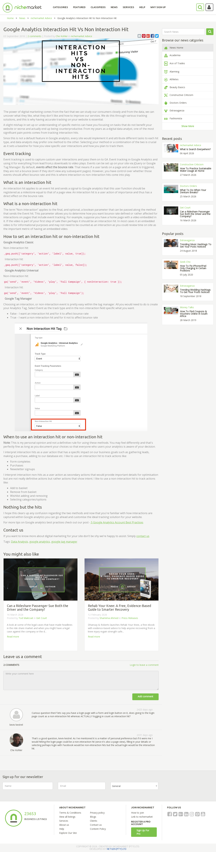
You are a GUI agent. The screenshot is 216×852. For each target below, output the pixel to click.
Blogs (93, 816)
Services (63, 820)
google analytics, (40, 541)
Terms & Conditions (70, 812)
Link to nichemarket (142, 816)
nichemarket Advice (41, 18)
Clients (93, 820)
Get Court (41, 618)
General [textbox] (116, 786)
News (22, 18)
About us (64, 824)
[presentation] (189, 788)
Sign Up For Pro (143, 832)
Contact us (96, 824)
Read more (13, 636)
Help (61, 828)
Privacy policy (97, 812)
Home (10, 18)
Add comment (145, 696)
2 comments (34, 36)
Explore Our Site (68, 832)
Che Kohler (62, 36)
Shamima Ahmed (109, 618)
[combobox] (134, 786)
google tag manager (64, 541)
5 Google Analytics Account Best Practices (116, 522)
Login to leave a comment (144, 664)
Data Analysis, (20, 541)
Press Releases (130, 618)
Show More (187, 126)
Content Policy (98, 828)
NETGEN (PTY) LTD (116, 849)
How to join (137, 812)
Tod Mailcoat (26, 618)
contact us (142, 536)
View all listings (67, 816)
